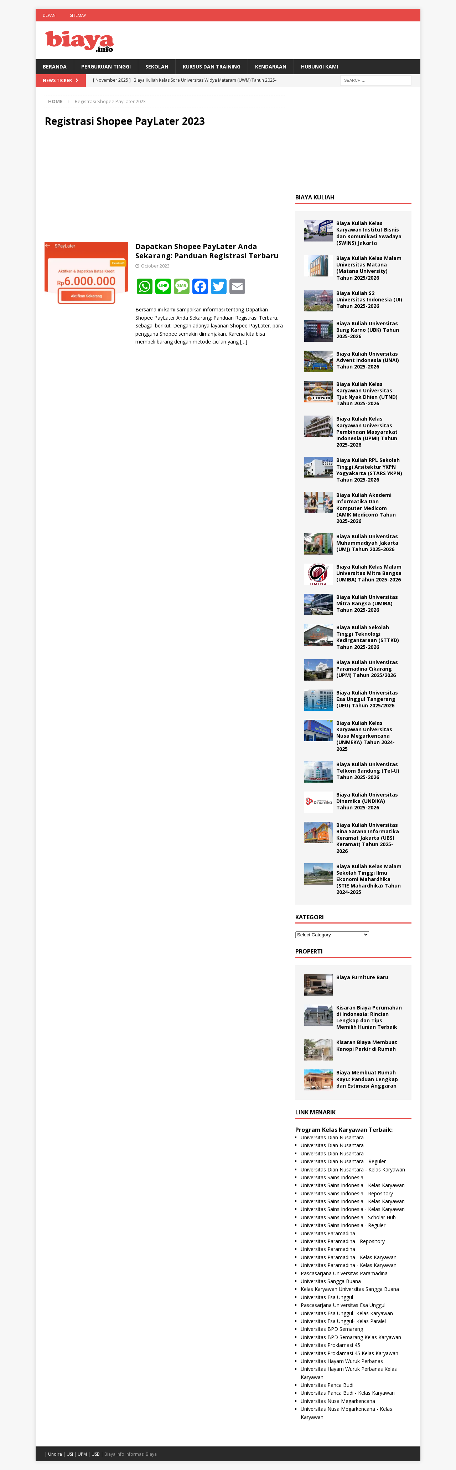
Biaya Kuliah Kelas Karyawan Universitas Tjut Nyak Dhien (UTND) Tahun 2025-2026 (367, 394)
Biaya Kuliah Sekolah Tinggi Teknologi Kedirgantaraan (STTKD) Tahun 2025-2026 (367, 637)
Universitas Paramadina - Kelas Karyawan (349, 1257)
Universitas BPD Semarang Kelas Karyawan (351, 1337)
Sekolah (156, 66)
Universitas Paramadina (328, 1233)
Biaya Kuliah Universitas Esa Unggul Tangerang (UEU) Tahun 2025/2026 (367, 699)
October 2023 (155, 266)
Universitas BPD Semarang (332, 1329)
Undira (55, 1454)
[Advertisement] (165, 185)
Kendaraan (270, 66)
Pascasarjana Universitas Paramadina (344, 1273)
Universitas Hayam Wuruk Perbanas (342, 1361)
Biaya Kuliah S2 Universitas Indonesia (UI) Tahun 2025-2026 (369, 299)
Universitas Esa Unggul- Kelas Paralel (343, 1321)
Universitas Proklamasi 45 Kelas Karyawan (349, 1353)
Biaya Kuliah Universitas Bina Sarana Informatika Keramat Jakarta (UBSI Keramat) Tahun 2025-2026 (367, 838)
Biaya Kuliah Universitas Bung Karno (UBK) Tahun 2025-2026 (367, 330)
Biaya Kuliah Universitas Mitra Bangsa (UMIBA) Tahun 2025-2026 (367, 603)
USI (70, 1454)
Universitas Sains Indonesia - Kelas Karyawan (353, 1185)
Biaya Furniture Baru (362, 977)
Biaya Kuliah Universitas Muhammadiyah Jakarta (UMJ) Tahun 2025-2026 (367, 543)
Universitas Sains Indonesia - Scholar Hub (348, 1217)
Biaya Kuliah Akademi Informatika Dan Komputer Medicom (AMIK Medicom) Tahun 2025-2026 (366, 508)
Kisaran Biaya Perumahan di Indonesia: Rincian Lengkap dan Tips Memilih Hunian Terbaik (369, 1017)
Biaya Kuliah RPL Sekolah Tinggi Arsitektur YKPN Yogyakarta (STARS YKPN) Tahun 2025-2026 (369, 470)
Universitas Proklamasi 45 (330, 1345)
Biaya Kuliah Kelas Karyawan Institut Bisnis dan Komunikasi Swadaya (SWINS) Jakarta (368, 233)
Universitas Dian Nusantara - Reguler (343, 1161)
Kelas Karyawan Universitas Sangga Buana (350, 1289)
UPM (82, 1454)
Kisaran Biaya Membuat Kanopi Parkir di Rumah (366, 1045)
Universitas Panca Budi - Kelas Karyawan (348, 1392)
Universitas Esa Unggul (327, 1297)
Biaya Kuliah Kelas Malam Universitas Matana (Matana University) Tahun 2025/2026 (368, 268)
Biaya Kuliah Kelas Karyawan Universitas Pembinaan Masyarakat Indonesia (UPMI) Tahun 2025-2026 (367, 431)
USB (96, 1454)
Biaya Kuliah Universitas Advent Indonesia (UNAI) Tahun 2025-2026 (367, 360)
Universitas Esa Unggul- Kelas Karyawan (347, 1313)
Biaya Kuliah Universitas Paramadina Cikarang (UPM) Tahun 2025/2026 (367, 668)
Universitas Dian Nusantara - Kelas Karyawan (353, 1169)
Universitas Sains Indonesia (332, 1177)
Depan (49, 15)
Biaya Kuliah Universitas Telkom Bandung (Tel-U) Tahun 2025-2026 (367, 770)
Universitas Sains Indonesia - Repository (347, 1193)
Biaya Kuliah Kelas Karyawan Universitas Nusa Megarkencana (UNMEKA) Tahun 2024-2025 (365, 735)
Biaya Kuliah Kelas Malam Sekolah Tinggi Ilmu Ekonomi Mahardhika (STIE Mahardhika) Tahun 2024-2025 (368, 879)
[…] (243, 341)
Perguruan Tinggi (106, 66)
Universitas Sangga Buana (331, 1281)
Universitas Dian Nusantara (332, 1137)
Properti (309, 951)
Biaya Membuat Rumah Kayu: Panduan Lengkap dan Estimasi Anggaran (367, 1079)
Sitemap (78, 15)
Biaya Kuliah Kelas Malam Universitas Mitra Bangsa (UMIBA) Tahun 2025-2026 (368, 573)
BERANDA (55, 66)
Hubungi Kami (319, 66)
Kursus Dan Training (211, 66)
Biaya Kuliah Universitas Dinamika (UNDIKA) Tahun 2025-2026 (367, 801)
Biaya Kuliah (315, 197)
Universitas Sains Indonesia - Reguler (343, 1225)
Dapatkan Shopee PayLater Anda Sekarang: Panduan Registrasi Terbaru (207, 250)
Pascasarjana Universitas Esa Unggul (343, 1305)
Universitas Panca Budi (327, 1385)
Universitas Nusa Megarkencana (338, 1401)
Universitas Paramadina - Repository (343, 1241)
